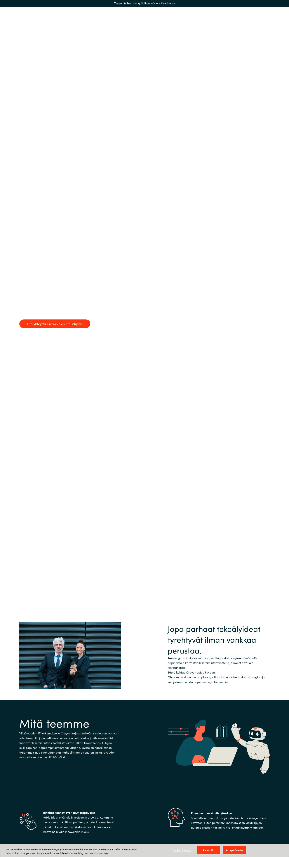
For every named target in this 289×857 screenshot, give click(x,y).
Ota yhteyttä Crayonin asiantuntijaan (55, 323)
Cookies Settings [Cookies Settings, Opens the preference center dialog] (182, 850)
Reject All (208, 850)
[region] (144, 850)
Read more (168, 3)
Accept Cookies (234, 850)
